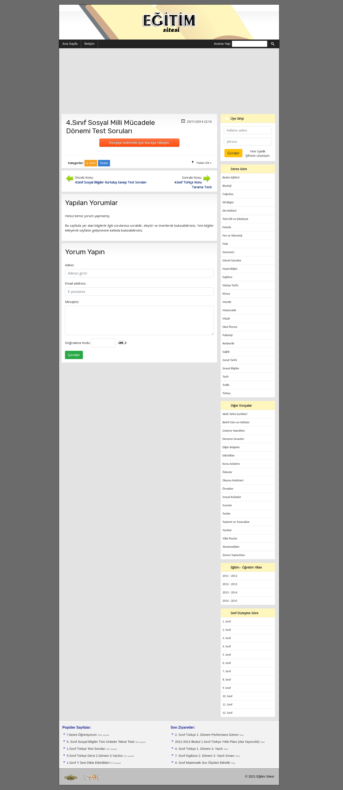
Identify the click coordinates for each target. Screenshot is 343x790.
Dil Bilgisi (228, 202)
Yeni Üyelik (257, 151)
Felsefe (226, 227)
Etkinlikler (228, 455)
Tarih (225, 377)
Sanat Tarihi (229, 360)
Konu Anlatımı (231, 464)
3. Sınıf (226, 638)
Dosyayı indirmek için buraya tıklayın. (139, 142)
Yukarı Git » (204, 162)
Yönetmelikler (231, 547)
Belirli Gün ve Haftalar (236, 422)
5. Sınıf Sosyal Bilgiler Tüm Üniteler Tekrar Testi (101, 741)
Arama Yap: (222, 43)
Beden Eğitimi (231, 177)
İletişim (89, 43)
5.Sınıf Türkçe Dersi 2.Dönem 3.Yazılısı (95, 755)
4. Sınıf (226, 646)
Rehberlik (228, 343)
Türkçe (226, 393)
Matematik (229, 310)
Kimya (226, 294)
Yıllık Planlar (229, 538)
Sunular (227, 505)
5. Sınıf (226, 655)
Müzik (226, 318)
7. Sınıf (226, 671)
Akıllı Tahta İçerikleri (234, 414)
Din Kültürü (229, 211)
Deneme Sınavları (233, 439)
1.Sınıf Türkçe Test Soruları (86, 748)
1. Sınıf (226, 621)
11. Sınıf (227, 704)
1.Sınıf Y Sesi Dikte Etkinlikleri (88, 762)
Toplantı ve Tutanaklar (236, 522)
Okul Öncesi (229, 327)
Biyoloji (227, 186)
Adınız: (69, 265)
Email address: (75, 283)
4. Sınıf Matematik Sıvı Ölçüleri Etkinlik (203, 762)
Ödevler (227, 472)
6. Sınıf (226, 663)
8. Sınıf (226, 679)
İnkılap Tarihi (230, 285)
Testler (226, 513)
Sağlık (226, 352)
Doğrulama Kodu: (77, 343)
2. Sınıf (226, 630)
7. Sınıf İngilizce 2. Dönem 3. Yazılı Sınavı (205, 755)
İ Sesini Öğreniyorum (82, 734)
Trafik (225, 385)
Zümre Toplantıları (233, 555)
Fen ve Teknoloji (232, 235)
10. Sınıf (227, 696)
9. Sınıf (226, 688)
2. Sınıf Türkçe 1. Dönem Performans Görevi (207, 734)
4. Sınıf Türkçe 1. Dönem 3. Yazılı (199, 748)
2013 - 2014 (229, 592)
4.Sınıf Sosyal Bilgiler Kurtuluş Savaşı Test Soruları (110, 182)
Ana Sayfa (69, 43)
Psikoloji (227, 335)
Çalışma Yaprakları (233, 430)
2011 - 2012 (229, 576)
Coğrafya (227, 194)
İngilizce (227, 277)
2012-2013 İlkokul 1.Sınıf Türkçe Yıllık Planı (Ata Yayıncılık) (217, 741)
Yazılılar (227, 530)
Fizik (225, 244)
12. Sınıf (227, 713)
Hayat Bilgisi (229, 269)
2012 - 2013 (229, 584)
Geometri (228, 252)
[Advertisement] (169, 81)
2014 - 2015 (229, 601)
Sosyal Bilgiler (230, 368)
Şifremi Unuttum (257, 155)
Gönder (74, 355)
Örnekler (227, 489)
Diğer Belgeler (231, 447)
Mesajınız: (72, 301)
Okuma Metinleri (232, 480)
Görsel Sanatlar (231, 260)
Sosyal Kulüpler (231, 497)
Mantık (226, 302)
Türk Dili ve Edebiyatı (235, 219)
